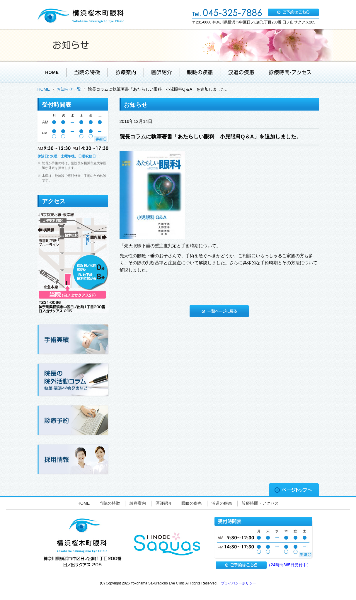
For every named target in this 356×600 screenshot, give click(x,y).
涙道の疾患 (222, 503)
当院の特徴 (109, 503)
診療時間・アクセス (260, 503)
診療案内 (138, 503)
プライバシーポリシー (238, 583)
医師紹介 (164, 503)
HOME (44, 89)
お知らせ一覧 (69, 89)
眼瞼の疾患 (191, 503)
